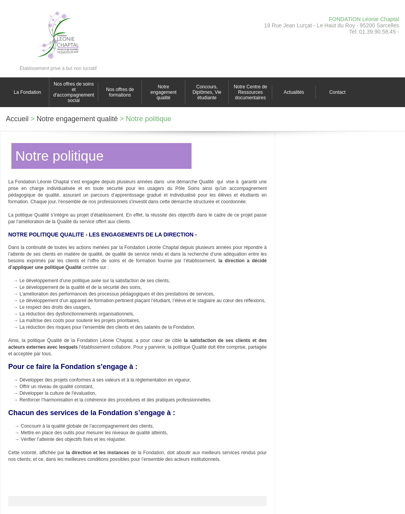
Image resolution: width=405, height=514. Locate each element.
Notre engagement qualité (163, 92)
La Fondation (27, 92)
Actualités (294, 92)
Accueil (17, 119)
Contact (337, 92)
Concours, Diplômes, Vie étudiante (206, 92)
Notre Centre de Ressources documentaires (250, 92)
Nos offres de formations (120, 92)
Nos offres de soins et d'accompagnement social (73, 92)
